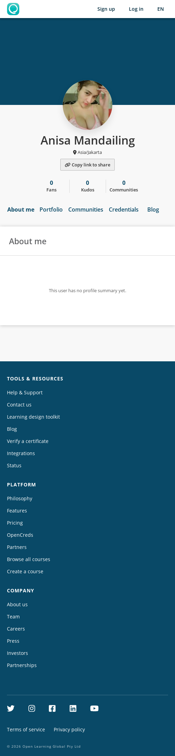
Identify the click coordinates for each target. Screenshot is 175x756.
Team (13, 616)
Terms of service (26, 729)
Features (17, 510)
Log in (136, 9)
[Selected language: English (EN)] (160, 9)
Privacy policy (69, 729)
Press (13, 641)
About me (20, 209)
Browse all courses (28, 559)
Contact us (19, 404)
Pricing (15, 522)
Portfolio (51, 209)
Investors (17, 653)
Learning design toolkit (33, 416)
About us (17, 604)
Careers (16, 628)
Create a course (25, 571)
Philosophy (19, 498)
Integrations (21, 453)
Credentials (124, 209)
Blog (153, 209)
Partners (17, 547)
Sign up (106, 9)
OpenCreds (20, 535)
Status (14, 465)
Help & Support (25, 392)
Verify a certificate (28, 441)
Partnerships (22, 665)
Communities (85, 209)
